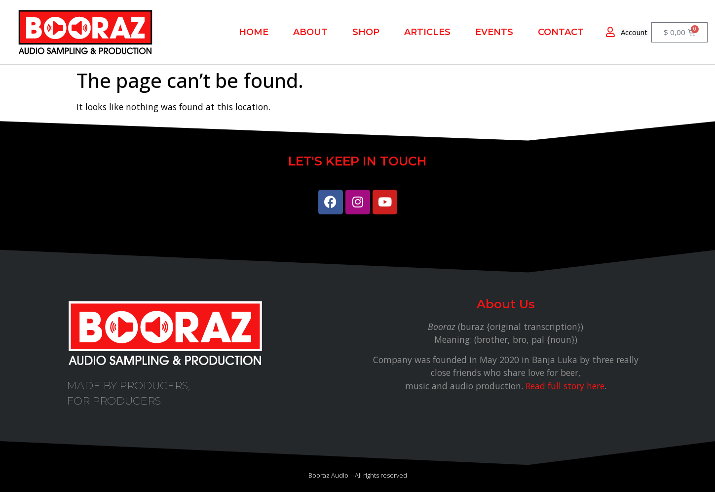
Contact (561, 32)
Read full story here (565, 386)
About (310, 32)
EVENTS (494, 32)
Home (253, 32)
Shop (365, 32)
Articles (427, 32)
